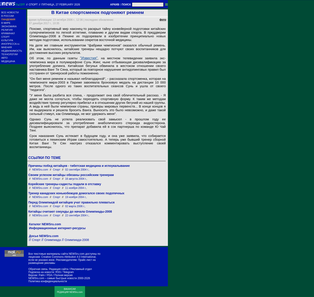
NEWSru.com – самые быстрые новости (52, 278)
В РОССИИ (7, 16)
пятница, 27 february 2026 (60, 4)
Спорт (33, 4)
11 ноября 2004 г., (76, 187)
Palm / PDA (45, 275)
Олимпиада (52, 240)
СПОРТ (5, 37)
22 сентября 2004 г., (77, 215)
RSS (58, 272)
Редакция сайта (58, 269)
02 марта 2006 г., (75, 206)
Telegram (68, 272)
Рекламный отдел (81, 269)
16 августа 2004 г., (76, 178)
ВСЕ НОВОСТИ (10, 12)
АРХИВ (114, 4)
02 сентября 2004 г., (77, 169)
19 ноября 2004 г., (76, 197)
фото (163, 19)
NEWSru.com (40, 169)
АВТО (4, 57)
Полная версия (63, 275)
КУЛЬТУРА (7, 40)
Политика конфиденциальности (47, 281)
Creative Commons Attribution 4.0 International (68, 256)
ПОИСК (126, 4)
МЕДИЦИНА (8, 61)
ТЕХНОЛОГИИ (9, 54)
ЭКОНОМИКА (9, 26)
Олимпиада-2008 (77, 240)
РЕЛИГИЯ (7, 30)
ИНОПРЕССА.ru (10, 44)
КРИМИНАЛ (8, 33)
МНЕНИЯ (6, 47)
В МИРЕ (5, 23)
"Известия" (88, 58)
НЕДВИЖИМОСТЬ (11, 51)
